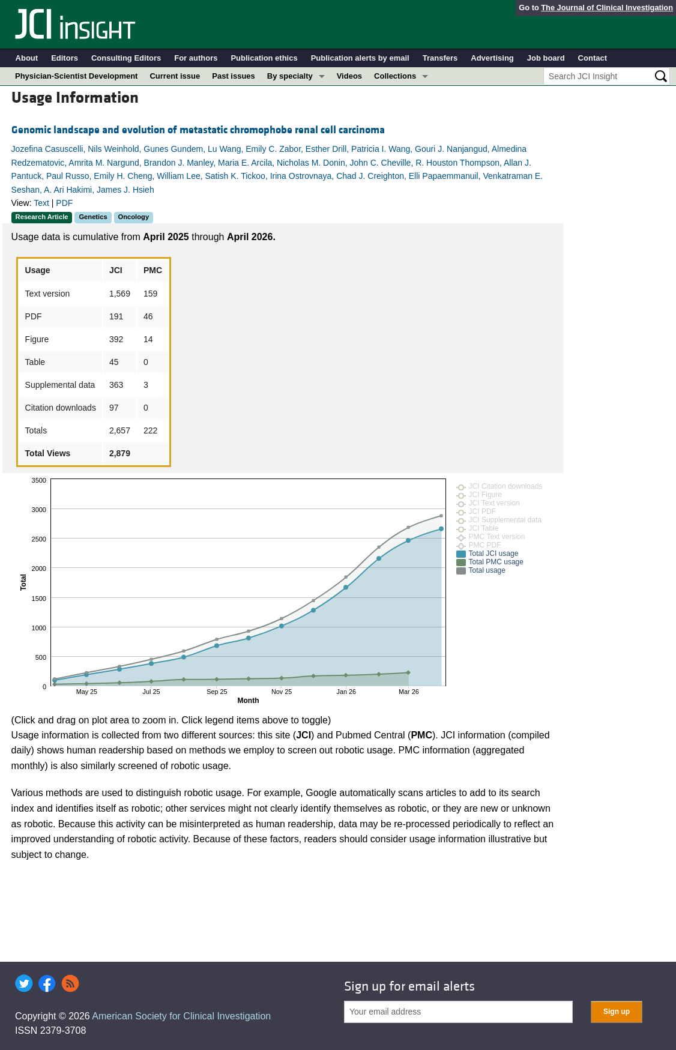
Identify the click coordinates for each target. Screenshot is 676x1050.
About (27, 57)
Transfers (440, 57)
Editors (64, 57)
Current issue (174, 75)
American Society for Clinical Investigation (181, 1016)
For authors (195, 57)
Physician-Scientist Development (76, 75)
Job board (546, 57)
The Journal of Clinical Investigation (607, 7)
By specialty (290, 75)
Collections (395, 75)
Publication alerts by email (360, 57)
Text (41, 203)
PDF (64, 203)
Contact (592, 57)
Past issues (233, 75)
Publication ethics (264, 57)
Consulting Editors (126, 57)
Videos (349, 75)
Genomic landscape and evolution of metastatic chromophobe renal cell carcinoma (198, 130)
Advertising (492, 57)
